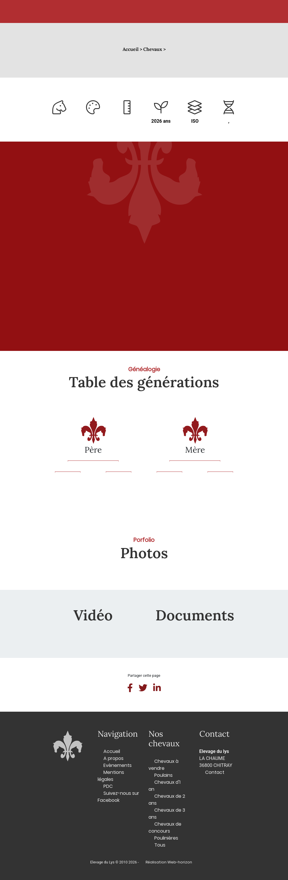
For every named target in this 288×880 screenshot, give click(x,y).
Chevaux (102, 11)
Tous (159, 845)
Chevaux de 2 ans (167, 799)
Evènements (117, 765)
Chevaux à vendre (163, 765)
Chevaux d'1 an (164, 785)
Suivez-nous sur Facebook (118, 797)
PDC (108, 786)
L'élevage (171, 11)
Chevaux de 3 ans (167, 813)
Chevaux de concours (165, 827)
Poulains (163, 775)
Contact (207, 11)
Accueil (70, 11)
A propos (113, 758)
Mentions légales (111, 776)
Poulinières (166, 838)
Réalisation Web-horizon (169, 862)
